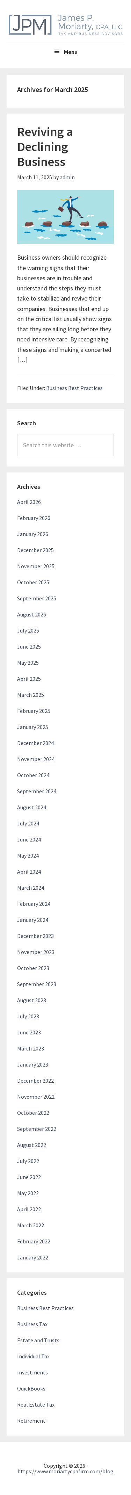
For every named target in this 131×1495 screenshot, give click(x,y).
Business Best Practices (74, 387)
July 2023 (28, 1016)
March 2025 (30, 694)
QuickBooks (31, 1388)
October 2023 (33, 968)
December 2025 (35, 550)
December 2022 (35, 1080)
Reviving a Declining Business (45, 146)
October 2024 (33, 775)
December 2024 (35, 742)
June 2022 (29, 1176)
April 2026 (29, 501)
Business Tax (32, 1324)
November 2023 (35, 951)
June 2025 (29, 646)
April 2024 (29, 871)
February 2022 (33, 1241)
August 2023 (31, 1000)
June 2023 (29, 1032)
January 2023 (32, 1064)
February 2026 (33, 517)
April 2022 (29, 1209)
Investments (32, 1372)
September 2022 (36, 1128)
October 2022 (33, 1112)
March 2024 (30, 887)
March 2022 (30, 1225)
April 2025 (29, 678)
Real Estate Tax (35, 1404)
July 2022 (28, 1160)
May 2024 (28, 855)
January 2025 (32, 726)
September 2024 (36, 791)
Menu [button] (71, 51)
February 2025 (33, 710)
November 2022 (35, 1096)
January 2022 (32, 1257)
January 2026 (32, 533)
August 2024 (31, 807)
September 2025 (36, 598)
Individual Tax (33, 1356)
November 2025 (35, 566)
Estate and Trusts (38, 1340)
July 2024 (28, 823)
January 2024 (32, 919)
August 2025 (31, 614)
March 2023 (30, 1048)
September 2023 (36, 984)
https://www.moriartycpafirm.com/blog (65, 1471)
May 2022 (28, 1193)
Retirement (31, 1420)
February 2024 (33, 903)
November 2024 (35, 759)
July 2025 (28, 630)
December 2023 (35, 935)
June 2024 (29, 839)
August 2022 (31, 1144)
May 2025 (28, 662)
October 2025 (33, 582)
